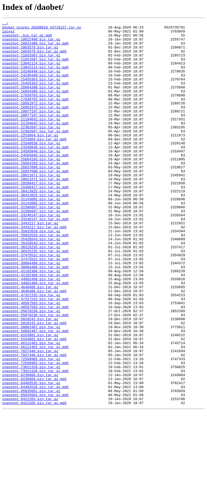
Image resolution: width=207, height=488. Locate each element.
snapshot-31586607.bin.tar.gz (31, 244)
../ (5, 24)
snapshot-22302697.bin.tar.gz (31, 148)
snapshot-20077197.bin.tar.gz (31, 129)
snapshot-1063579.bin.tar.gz (30, 52)
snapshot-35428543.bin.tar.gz (31, 282)
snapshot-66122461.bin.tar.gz (31, 407)
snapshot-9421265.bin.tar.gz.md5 (34, 479)
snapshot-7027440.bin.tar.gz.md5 (34, 422)
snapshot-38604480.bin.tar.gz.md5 (35, 316)
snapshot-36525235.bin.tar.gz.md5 (35, 297)
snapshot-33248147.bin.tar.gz (31, 254)
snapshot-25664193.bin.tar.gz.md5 (35, 191)
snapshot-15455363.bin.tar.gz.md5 (35, 95)
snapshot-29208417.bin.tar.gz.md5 (35, 220)
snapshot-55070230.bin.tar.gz (31, 369)
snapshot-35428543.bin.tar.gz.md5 (35, 287)
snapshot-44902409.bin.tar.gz (31, 330)
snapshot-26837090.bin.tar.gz (31, 196)
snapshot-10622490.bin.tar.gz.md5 (35, 48)
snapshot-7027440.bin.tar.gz (30, 417)
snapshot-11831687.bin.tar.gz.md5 (35, 67)
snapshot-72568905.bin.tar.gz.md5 (35, 431)
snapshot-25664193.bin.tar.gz (31, 187)
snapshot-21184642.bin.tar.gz (31, 139)
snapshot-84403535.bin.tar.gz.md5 (35, 460)
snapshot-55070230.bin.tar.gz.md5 (35, 374)
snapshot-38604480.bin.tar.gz (31, 311)
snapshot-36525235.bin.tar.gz (31, 292)
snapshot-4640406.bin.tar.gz (30, 340)
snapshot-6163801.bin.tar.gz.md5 (34, 402)
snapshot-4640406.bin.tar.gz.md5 (34, 345)
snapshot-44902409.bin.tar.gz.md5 (35, 335)
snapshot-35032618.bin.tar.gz (31, 273)
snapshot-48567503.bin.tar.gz (31, 359)
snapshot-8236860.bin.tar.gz (30, 446)
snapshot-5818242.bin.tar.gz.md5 (34, 383)
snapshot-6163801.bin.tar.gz (30, 398)
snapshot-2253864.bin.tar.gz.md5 (34, 163)
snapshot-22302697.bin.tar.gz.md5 (35, 153)
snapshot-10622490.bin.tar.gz (31, 43)
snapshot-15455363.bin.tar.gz (31, 91)
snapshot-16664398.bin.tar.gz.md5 (35, 105)
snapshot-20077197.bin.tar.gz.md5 (35, 134)
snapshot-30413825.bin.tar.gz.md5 (35, 230)
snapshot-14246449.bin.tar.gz (31, 81)
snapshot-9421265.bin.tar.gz (30, 474)
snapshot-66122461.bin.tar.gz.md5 (35, 412)
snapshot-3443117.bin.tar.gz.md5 (34, 268)
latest (8, 33)
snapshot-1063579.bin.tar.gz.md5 (34, 57)
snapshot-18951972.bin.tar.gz (31, 119)
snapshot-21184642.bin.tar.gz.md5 (35, 143)
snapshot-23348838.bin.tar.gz (31, 167)
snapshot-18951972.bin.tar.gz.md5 (35, 124)
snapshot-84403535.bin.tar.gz (31, 455)
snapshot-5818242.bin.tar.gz (30, 378)
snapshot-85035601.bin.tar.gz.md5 (35, 469)
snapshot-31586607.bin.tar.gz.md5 (35, 249)
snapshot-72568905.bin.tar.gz (31, 426)
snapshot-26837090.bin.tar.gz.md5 (35, 201)
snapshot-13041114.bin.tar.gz (31, 72)
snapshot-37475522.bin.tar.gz (31, 302)
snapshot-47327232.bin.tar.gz (31, 350)
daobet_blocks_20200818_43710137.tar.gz (41, 28)
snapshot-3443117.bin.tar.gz (30, 263)
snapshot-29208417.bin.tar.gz (31, 215)
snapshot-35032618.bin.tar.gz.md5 (35, 278)
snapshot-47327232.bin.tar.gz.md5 (35, 354)
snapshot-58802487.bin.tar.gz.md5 (35, 393)
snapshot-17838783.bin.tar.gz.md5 (35, 115)
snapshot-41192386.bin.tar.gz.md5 (35, 326)
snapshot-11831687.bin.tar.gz (31, 62)
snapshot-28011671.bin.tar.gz (31, 206)
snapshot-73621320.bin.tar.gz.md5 (35, 441)
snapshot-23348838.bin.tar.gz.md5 (35, 172)
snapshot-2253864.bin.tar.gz (30, 158)
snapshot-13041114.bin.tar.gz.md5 (35, 76)
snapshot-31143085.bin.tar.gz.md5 (35, 239)
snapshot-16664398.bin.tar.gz (31, 100)
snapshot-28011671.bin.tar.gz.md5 (35, 211)
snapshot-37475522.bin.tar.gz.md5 (35, 306)
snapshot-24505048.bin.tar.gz (31, 177)
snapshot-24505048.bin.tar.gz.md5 (35, 182)
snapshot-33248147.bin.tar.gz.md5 (35, 259)
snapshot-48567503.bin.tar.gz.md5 (35, 364)
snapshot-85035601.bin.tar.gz (31, 465)
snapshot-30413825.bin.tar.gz (31, 225)
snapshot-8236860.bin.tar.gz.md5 (34, 450)
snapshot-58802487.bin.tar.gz (31, 388)
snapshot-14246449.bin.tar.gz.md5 (35, 86)
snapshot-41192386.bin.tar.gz (31, 321)
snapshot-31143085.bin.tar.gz (31, 235)
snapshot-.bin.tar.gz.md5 (27, 38)
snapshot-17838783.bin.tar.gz (31, 110)
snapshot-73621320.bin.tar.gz (31, 436)
